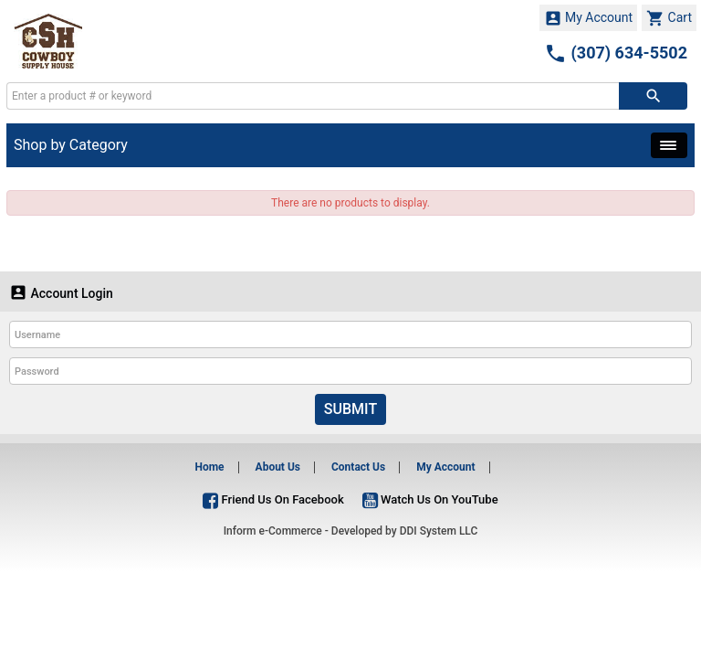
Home (209, 467)
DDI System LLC (439, 531)
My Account (588, 18)
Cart (669, 18)
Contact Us (358, 467)
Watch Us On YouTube (430, 499)
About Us (278, 467)
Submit (350, 409)
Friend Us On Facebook (273, 499)
